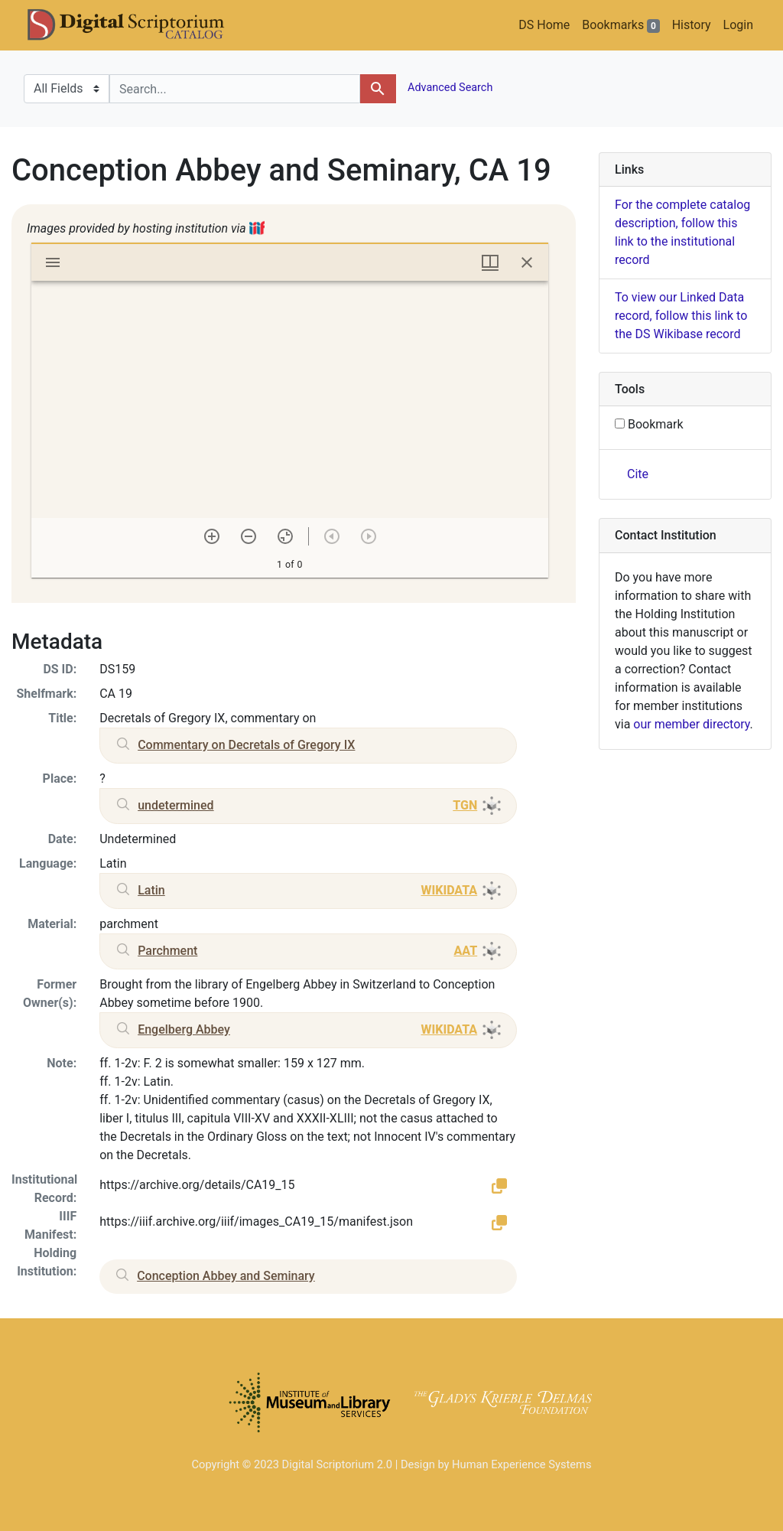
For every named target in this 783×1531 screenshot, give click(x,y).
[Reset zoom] (285, 536)
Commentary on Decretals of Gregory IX (246, 745)
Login (738, 25)
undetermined (175, 805)
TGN (465, 805)
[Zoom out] (248, 536)
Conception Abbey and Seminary (226, 1276)
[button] (499, 1185)
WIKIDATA (449, 890)
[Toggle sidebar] (52, 262)
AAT (465, 950)
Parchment (167, 950)
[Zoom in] (211, 536)
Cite (637, 474)
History (691, 25)
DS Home (544, 25)
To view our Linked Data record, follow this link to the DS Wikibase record (681, 315)
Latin (151, 890)
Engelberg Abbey (184, 1029)
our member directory (691, 724)
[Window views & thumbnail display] (490, 262)
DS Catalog (138, 25)
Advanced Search (449, 87)
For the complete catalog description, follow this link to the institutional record (682, 232)
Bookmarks (620, 25)
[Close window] (526, 262)
